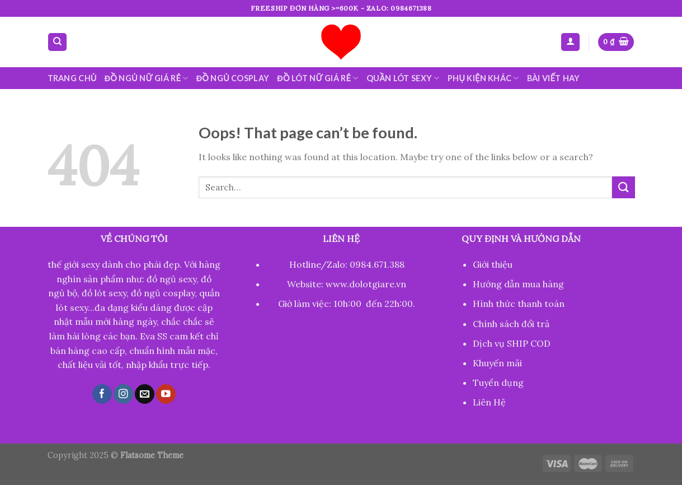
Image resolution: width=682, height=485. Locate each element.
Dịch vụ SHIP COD (512, 343)
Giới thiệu (492, 264)
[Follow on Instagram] (123, 394)
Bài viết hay (553, 78)
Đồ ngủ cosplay (233, 78)
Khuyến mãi (497, 363)
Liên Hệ (489, 402)
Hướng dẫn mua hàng (518, 284)
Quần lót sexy (403, 78)
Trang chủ (72, 78)
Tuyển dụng (498, 382)
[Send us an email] (144, 394)
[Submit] (623, 187)
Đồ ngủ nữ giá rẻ (147, 78)
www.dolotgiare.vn (366, 284)
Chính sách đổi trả (511, 323)
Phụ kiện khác (483, 78)
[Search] (57, 42)
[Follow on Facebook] (102, 394)
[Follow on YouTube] (166, 394)
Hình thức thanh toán (519, 303)
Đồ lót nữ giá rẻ (317, 78)
